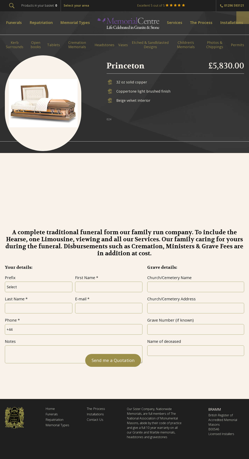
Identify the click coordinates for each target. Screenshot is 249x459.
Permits (237, 45)
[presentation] (34, 374)
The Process (96, 409)
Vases (123, 45)
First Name (85, 277)
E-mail (80, 299)
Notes (10, 341)
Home (50, 409)
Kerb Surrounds (14, 45)
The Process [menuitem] (199, 22)
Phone (11, 320)
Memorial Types (58, 426)
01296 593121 (234, 5)
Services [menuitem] (174, 22)
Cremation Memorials (77, 45)
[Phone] (73, 329)
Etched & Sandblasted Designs (150, 45)
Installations (96, 414)
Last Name (15, 299)
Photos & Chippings (214, 45)
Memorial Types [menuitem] (77, 22)
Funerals (52, 414)
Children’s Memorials (186, 45)
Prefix (10, 277)
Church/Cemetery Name (169, 277)
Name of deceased (164, 341)
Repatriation (55, 420)
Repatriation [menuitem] (42, 22)
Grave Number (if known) (170, 320)
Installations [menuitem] (230, 22)
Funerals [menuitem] (15, 22)
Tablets (53, 45)
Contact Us (95, 420)
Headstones (104, 45)
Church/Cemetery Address (171, 299)
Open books (36, 45)
